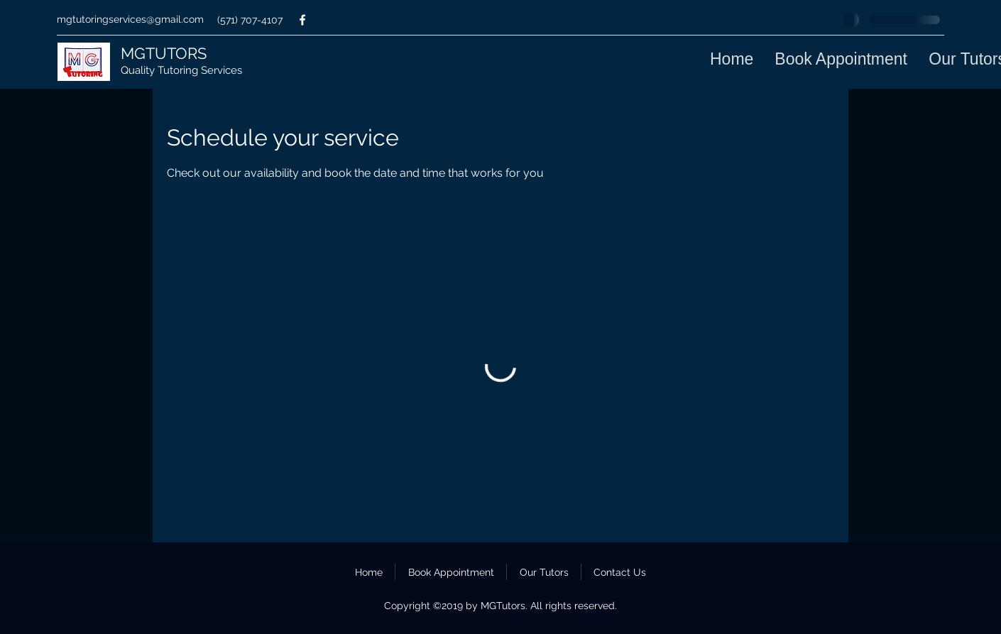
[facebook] (302, 20)
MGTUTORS (164, 53)
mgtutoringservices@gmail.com (130, 19)
